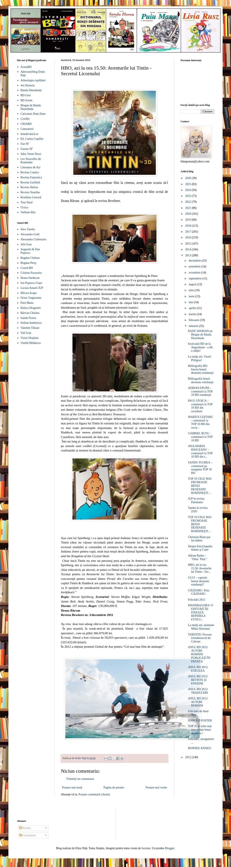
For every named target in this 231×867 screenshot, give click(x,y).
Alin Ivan (26, 244)
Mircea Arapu (29, 293)
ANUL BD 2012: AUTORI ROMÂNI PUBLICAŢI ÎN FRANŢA (199, 654)
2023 (188, 195)
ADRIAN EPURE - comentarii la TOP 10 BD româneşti (200, 391)
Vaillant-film (28, 212)
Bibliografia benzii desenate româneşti (201, 380)
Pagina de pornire (114, 787)
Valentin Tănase (30, 327)
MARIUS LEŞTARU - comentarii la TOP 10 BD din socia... (200, 422)
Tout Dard (27, 202)
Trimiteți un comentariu (80, 778)
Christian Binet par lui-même (199, 538)
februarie (194, 320)
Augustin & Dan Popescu (30, 251)
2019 (188, 219)
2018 (188, 225)
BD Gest (26, 95)
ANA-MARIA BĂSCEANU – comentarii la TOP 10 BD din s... (200, 451)
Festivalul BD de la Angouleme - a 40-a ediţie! (200, 347)
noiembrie (195, 266)
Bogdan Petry (29, 262)
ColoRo (25, 118)
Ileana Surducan (30, 277)
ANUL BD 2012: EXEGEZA (198, 669)
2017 (188, 231)
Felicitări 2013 (196, 599)
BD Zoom (26, 100)
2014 (188, 249)
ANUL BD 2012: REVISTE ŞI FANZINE (198, 680)
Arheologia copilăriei (33, 80)
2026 (188, 178)
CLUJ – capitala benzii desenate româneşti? (198, 581)
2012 (188, 757)
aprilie (193, 308)
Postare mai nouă (72, 787)
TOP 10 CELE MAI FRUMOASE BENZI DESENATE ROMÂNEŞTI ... (199, 485)
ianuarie (194, 326)
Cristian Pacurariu (31, 272)
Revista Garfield (30, 182)
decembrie (195, 260)
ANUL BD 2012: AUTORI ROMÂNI (198, 702)
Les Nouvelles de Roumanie (31, 160)
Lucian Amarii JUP (32, 287)
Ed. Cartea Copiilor (32, 138)
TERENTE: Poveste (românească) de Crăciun (200, 638)
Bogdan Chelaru (30, 257)
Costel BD (27, 268)
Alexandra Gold (30, 234)
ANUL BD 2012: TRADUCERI (198, 691)
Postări (25, 828)
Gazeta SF (27, 148)
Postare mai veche (156, 787)
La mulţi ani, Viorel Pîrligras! (199, 358)
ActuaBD (26, 66)
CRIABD (26, 123)
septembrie (195, 278)
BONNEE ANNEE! (199, 748)
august (193, 284)
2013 (188, 255)
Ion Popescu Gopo (31, 282)
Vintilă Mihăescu (31, 343)
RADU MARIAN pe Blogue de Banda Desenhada (200, 334)
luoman (146, 848)
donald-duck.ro (29, 134)
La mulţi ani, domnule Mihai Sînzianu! (201, 627)
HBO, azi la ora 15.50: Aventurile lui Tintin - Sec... (199, 568)
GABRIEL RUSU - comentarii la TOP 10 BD (200, 437)
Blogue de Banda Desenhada (31, 107)
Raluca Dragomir (31, 307)
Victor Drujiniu (30, 337)
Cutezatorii (27, 128)
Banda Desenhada (31, 90)
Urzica (24, 207)
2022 (188, 201)
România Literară (31, 197)
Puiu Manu (27, 302)
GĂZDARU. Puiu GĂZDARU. (198, 592)
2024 (188, 190)
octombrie (195, 272)
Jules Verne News (31, 153)
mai (191, 302)
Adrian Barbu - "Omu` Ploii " (197, 557)
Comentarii (27, 835)
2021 (188, 207)
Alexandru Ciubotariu (33, 239)
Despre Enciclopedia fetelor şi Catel (200, 548)
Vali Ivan (26, 332)
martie (193, 314)
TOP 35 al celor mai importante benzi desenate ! (200, 730)
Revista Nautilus (30, 192)
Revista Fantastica (31, 177)
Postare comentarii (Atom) (94, 794)
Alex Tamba (28, 229)
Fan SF (25, 143)
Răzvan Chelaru (30, 312)
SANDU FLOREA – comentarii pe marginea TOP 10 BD (200, 468)
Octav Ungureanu (31, 297)
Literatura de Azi (31, 167)
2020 (188, 213)
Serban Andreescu (31, 322)
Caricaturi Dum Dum (33, 113)
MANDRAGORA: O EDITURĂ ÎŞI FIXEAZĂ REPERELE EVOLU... (200, 612)
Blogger (169, 848)
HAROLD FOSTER (200, 720)
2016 (188, 237)
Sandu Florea (28, 318)
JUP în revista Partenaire (196, 500)
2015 (188, 243)
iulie (191, 290)
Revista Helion (29, 187)
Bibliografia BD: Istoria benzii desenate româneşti (201, 369)
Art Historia (28, 85)
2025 (188, 184)
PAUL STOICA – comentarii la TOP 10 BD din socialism (200, 406)
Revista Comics (30, 172)
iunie (192, 296)
